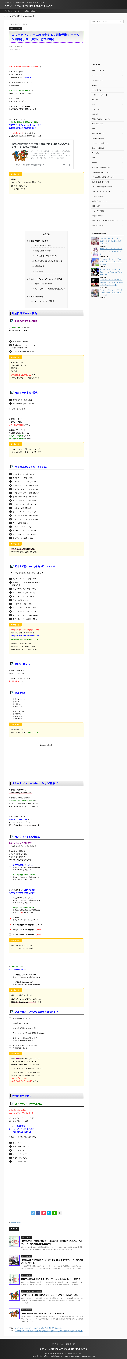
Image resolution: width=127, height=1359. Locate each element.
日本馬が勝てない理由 (41, 245)
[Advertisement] (48, 58)
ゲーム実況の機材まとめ (29, 11)
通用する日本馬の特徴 (41, 251)
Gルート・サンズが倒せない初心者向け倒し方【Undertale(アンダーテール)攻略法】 (111, 272)
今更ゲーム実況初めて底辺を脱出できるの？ (29, 6)
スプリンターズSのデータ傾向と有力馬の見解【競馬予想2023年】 (39, 1328)
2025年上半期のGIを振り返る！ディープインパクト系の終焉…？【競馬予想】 (51, 1279)
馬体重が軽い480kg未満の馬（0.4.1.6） (47, 261)
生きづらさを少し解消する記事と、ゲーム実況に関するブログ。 (63, 1353)
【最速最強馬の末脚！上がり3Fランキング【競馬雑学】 (43, 1313)
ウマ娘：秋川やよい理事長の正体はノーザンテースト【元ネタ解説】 (111, 251)
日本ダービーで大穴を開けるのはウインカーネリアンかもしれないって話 (49, 1295)
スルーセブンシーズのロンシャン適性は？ (46, 279)
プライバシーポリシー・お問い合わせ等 (63, 1344)
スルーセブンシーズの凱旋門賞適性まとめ (48, 289)
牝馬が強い (37, 271)
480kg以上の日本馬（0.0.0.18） (44, 256)
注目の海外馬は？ (37, 297)
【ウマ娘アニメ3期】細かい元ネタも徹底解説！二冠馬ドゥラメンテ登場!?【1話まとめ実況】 (49, 1331)
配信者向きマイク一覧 (12, 11)
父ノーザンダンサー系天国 (42, 301)
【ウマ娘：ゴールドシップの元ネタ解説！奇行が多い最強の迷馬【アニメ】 (111, 241)
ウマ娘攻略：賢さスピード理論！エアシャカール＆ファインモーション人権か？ (111, 261)
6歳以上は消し (38, 266)
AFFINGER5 (91, 1356)
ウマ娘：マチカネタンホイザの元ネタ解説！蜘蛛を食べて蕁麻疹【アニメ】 (111, 292)
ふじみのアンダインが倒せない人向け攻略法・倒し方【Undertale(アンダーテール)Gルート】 (111, 282)
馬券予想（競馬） (16, 1222)
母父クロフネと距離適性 (41, 284)
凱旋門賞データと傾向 (38, 241)
